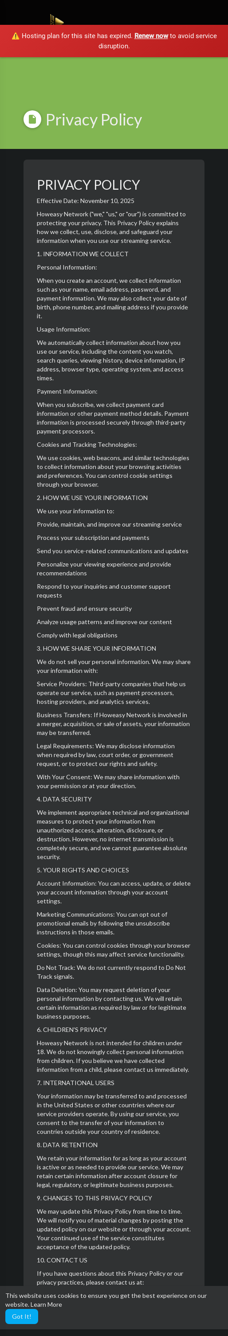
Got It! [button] (21, 1316)
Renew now (151, 36)
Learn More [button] (46, 1304)
